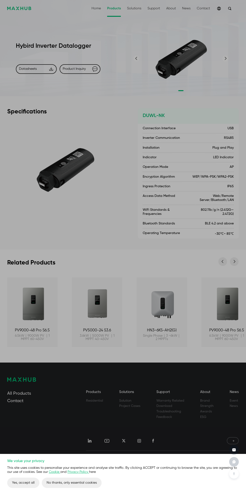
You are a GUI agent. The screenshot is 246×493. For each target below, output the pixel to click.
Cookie (54, 472)
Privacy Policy (78, 472)
